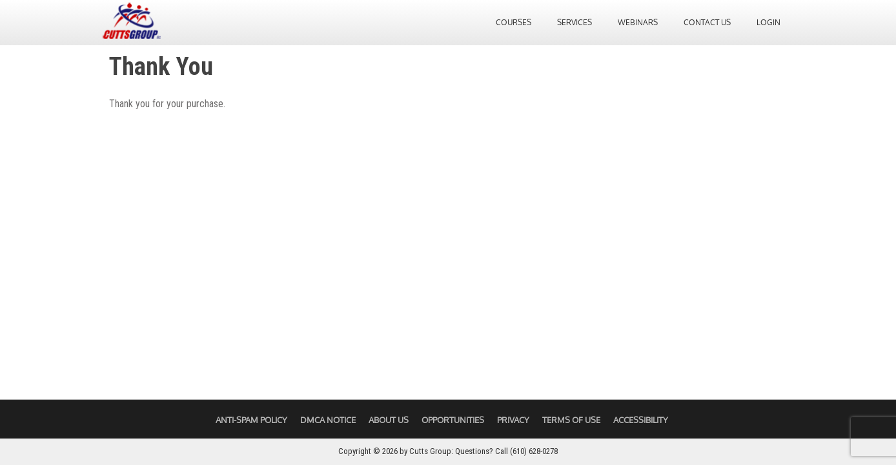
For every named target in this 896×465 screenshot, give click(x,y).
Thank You (161, 66)
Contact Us (707, 23)
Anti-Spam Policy (251, 420)
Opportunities (453, 420)
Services (574, 23)
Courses (513, 23)
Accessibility (640, 420)
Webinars (638, 23)
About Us (389, 420)
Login (768, 23)
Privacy (513, 420)
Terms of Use (571, 420)
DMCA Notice (328, 420)
